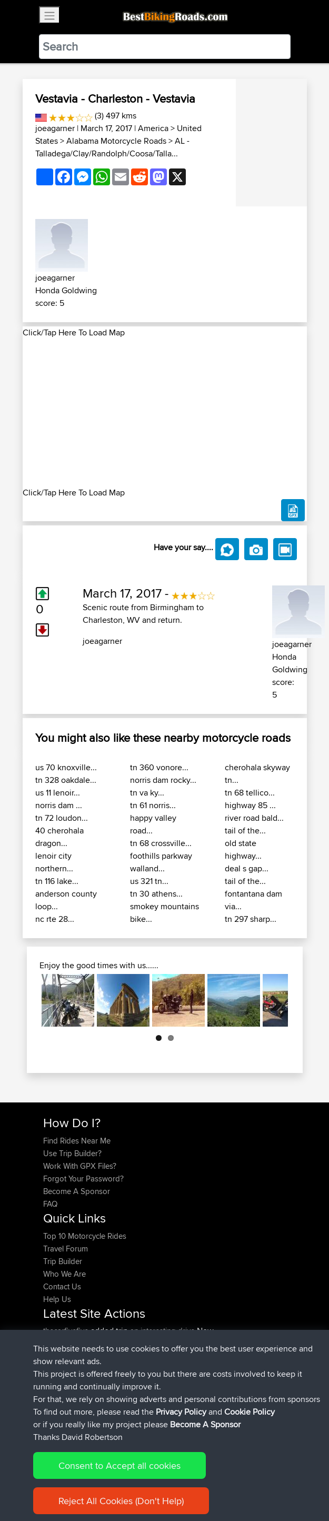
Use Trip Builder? (72, 1153)
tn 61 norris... (153, 805)
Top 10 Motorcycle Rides (84, 1235)
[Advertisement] (165, 412)
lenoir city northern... (54, 862)
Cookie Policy (236, 1480)
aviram (55, 1368)
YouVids (58, 1381)
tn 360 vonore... (159, 767)
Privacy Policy (184, 1480)
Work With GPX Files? (79, 1165)
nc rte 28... (54, 919)
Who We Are (64, 1273)
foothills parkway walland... (161, 862)
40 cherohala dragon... (59, 836)
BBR (123, 1343)
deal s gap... (246, 868)
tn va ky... (147, 793)
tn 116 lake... (56, 881)
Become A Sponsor (76, 1191)
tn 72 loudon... (61, 818)
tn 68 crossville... (161, 843)
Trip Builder (62, 1261)
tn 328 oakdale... (65, 780)
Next (272, 1000)
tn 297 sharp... (250, 919)
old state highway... (243, 849)
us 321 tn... (149, 881)
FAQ (50, 1203)
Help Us (57, 1299)
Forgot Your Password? (83, 1178)
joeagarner (55, 128)
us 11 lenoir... (57, 793)
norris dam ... (58, 805)
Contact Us (62, 1286)
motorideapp (66, 1393)
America (153, 128)
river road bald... (254, 818)
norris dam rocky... (163, 780)
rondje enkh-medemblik (164, 1393)
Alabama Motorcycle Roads (116, 141)
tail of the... (245, 830)
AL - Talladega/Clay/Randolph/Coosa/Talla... (112, 147)
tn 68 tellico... (250, 793)
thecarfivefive (67, 1330)
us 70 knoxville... (66, 767)
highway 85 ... (250, 805)
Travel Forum (65, 1248)
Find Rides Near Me (77, 1140)
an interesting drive (162, 1330)
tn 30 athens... (156, 894)
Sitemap (141, 1480)
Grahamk (60, 1355)
